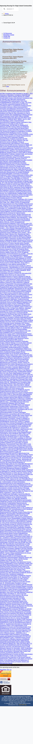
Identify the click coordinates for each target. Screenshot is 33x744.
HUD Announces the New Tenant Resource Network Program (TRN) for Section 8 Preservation (16, 525)
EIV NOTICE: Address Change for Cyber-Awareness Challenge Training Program (15, 282)
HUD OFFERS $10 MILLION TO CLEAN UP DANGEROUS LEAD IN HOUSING (16, 621)
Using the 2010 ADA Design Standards (13, 420)
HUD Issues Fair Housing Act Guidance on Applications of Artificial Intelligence (16, 131)
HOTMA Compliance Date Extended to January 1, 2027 (16, 93)
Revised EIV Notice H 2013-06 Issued (16, 449)
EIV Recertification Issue (10, 544)
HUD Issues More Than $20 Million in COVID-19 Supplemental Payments (14, 178)
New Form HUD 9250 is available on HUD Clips (18, 438)
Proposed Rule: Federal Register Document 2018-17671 (16, 317)
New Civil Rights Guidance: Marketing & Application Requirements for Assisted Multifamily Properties (16, 172)
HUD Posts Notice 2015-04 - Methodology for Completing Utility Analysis (16, 382)
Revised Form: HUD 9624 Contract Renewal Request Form (16, 585)
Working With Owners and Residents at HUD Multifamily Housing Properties (16, 285)
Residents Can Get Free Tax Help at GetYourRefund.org (16, 180)
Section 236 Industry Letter (16, 429)
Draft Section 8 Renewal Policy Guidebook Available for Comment (16, 574)
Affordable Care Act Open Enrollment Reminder (14, 439)
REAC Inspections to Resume (18, 220)
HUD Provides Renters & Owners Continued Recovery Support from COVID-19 (16, 209)
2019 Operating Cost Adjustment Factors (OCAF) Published (15, 302)
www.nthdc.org (22, 704)
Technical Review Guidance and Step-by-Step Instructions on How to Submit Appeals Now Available (15, 113)
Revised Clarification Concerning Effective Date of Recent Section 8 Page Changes (15, 494)
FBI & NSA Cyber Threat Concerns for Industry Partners (16, 135)
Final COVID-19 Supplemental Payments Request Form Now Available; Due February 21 (16, 160)
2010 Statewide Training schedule (13, 602)
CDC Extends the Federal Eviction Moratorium (16, 224)
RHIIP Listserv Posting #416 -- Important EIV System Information (14, 310)
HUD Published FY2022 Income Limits (14, 174)
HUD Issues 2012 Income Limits (16, 516)
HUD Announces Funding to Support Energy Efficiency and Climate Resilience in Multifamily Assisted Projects (15, 151)
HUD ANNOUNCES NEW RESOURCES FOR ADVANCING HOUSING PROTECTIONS (13, 163)
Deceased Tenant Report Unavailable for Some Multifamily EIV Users (15, 426)
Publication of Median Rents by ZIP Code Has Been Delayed (16, 181)
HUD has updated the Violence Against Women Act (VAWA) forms (15, 96)
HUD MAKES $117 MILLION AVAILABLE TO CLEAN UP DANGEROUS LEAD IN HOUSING (16, 644)
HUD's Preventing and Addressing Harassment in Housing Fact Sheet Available (15, 108)
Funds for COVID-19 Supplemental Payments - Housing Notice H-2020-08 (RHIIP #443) (15, 246)
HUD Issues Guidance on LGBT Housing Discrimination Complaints (14, 579)
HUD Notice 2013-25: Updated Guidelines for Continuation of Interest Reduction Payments (14, 442)
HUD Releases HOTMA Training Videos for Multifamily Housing (14, 127)
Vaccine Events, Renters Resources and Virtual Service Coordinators (15, 215)
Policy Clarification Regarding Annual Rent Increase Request (15, 527)
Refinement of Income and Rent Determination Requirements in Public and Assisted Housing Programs (16, 655)
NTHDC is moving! (13, 332)
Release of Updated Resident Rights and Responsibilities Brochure (16, 329)
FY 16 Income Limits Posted (13, 365)
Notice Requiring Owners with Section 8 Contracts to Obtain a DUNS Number (16, 558)
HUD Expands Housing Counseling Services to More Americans (15, 106)
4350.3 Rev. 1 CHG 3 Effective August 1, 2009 (15, 632)
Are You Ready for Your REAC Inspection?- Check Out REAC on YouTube (16, 492)
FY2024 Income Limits (19, 134)
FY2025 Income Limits (10, 98)
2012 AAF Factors (10, 509)
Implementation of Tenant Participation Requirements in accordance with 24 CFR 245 (13, 413)
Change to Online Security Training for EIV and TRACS (14, 478)
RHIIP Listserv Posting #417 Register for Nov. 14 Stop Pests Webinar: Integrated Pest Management (16, 308)
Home (6, 13)
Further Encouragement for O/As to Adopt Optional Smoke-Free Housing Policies (14, 476)
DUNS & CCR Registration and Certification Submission (13, 556)
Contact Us (6, 38)
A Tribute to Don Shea (14, 234)
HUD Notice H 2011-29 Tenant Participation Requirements (16, 529)
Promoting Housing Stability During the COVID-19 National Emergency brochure (15, 252)
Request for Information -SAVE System (17, 648)
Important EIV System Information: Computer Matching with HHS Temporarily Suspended (15, 367)
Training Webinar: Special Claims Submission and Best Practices (15, 237)
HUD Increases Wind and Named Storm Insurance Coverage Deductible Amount (14, 129)
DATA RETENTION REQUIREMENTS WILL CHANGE (15, 636)
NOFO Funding (10, 149)
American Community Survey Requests (16, 517)
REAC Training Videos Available (10, 553)
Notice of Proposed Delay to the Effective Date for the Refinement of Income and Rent (16, 660)
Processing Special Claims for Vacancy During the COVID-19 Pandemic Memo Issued (16, 249)
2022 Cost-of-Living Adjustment (14, 205)
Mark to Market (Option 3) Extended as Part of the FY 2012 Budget (16, 518)
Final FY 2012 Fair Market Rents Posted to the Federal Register (15, 530)
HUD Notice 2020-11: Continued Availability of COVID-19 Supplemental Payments (16, 229)
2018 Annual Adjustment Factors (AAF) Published (13, 333)
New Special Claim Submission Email (16, 383)
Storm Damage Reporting (13, 423)
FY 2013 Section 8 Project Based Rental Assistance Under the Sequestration (16, 451)
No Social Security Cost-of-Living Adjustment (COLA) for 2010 (15, 615)
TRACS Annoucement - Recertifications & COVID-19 (15, 266)
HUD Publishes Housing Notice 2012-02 (20, 512)
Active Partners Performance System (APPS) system (14, 534)
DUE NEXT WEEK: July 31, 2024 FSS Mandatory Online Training (15, 119)
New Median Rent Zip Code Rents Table (16, 372)
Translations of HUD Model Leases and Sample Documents (14, 635)
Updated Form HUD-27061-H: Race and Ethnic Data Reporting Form (16, 394)
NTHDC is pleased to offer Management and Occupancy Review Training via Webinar (14, 362)
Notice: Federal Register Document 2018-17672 (16, 320)
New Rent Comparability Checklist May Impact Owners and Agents (16, 415)
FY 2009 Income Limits (14, 658)
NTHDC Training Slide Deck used (14, 250)
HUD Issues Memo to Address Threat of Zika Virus (14, 354)
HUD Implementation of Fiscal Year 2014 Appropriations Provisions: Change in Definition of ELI (14, 418)
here (7, 86)
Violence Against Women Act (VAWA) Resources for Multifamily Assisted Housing (16, 335)
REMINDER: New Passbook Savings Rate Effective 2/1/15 (15, 396)
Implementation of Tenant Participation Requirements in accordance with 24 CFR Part (16, 409)
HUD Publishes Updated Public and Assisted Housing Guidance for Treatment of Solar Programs (16, 155)
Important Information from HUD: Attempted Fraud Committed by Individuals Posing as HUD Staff (16, 300)
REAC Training (14, 536)
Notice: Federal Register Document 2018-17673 (15, 319)
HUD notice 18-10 (10, 306)
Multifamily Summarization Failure (10, 513)
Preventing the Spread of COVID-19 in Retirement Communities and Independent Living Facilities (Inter (16, 269)
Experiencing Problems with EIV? (17, 584)
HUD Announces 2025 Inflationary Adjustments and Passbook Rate (16, 110)
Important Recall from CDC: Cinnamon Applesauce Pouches (14, 147)
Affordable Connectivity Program (15, 173)
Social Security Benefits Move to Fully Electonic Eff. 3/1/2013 (16, 456)
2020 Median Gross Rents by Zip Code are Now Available (15, 275)
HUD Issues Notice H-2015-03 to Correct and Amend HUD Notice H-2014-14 (15, 386)
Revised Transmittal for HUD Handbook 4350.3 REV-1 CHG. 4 (15, 433)
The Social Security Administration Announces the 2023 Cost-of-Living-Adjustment (15, 167)
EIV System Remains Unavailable (15, 589)
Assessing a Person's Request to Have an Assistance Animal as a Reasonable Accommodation (15, 277)
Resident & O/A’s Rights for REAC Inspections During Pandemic (15, 186)
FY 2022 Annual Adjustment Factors (16, 187)
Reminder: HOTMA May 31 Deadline (14, 125)
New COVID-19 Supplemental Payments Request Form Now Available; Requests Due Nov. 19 (16, 204)
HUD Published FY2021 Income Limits (17, 223)
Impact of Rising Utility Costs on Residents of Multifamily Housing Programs (16, 175)
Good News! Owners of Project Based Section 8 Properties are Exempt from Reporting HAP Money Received (15, 612)
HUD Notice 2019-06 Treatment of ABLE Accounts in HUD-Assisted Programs (15, 290)
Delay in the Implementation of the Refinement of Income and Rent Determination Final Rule (15, 627)
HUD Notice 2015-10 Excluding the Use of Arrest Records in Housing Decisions (16, 376)
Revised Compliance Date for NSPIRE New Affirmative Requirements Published (16, 99)
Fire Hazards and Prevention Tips (15, 157)
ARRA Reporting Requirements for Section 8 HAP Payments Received (16, 619)
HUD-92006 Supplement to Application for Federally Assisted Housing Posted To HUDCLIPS (16, 471)
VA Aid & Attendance (17, 480)
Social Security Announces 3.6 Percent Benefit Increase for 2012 (15, 523)
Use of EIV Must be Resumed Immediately (16, 586)
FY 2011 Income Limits (19, 547)
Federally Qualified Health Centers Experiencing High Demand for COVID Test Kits (16, 194)
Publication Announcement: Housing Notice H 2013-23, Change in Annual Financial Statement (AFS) (15, 446)
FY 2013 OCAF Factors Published (13, 485)
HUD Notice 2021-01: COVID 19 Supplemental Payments (15, 222)
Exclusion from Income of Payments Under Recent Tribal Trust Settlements (16, 430)
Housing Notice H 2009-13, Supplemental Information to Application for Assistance (15, 624)
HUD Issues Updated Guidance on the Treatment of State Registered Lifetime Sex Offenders (15, 497)
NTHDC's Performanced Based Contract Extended (16, 532)
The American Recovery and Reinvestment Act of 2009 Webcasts (15, 646)
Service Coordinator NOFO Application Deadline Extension (15, 137)
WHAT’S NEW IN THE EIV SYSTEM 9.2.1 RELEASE (16, 520)
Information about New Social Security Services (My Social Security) (15, 461)
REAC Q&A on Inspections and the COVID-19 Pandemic (15, 184)
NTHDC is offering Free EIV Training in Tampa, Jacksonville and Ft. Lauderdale (16, 459)
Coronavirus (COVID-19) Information (17, 273)
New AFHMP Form (19, 424)
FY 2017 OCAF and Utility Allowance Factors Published (16, 355)
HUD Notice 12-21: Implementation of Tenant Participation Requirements (16, 482)
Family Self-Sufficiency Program (18, 358)
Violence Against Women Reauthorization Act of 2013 (12, 352)
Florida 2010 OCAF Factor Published (16, 610)
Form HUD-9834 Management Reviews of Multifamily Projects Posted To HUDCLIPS (15, 468)
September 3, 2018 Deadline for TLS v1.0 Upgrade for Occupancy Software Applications (14, 316)
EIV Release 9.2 (17, 548)
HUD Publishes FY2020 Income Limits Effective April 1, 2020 (14, 255)
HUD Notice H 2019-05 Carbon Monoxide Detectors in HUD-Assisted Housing (16, 293)
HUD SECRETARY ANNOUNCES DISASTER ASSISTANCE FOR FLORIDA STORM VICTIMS (15, 642)
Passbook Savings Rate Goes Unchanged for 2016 (15, 373)
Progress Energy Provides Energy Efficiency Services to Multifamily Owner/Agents (15, 639)
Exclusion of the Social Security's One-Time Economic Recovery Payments (15, 630)
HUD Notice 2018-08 (26, 311)
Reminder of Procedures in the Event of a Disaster (16, 589)
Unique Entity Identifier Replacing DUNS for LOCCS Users (16, 183)
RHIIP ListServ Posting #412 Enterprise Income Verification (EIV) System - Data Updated (16, 323)
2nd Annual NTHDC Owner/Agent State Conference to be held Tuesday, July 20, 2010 (15, 581)
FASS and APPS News (15, 453)
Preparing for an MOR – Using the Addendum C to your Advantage (16, 254)
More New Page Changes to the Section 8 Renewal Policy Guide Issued (16, 649)
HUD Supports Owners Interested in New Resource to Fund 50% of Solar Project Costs (15, 123)
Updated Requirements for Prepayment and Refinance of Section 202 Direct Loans (14, 504)
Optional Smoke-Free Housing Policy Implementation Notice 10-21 (12, 570)
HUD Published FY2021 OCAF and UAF (18, 231)
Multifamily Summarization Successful (13, 499)
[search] (10, 9)
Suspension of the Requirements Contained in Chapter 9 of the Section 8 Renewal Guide (16, 488)
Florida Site (6, 36)
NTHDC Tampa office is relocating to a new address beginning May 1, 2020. (14, 264)
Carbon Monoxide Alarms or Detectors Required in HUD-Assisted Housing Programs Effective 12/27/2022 (16, 197)
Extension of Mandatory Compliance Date (12, 95)
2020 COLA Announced (17, 284)
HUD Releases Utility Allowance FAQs (14, 380)
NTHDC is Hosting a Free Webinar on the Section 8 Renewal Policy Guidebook (16, 370)
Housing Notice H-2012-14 (11, 491)
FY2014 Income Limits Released (16, 432)
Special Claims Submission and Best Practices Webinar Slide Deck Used (15, 235)
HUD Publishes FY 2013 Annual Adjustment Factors (16, 447)
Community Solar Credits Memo (16, 169)
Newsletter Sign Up (5, 669)
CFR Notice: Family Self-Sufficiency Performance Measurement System (15, 305)
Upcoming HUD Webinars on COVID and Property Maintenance (15, 258)
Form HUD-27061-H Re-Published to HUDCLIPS (15, 189)
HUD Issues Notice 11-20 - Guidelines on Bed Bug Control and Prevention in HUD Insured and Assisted (16, 538)
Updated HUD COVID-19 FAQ (12, 237)
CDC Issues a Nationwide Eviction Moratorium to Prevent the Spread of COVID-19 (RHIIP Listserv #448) (16, 240)
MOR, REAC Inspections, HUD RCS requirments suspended (15, 272)
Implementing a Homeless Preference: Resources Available (14, 348)
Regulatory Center (8, 35)
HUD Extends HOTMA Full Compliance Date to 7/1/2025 (14, 104)
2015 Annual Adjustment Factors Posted (15, 392)
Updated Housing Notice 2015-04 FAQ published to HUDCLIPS (15, 190)
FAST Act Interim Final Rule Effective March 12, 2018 (15, 326)
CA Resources (7, 33)
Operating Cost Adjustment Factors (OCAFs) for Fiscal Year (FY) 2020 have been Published (16, 280)
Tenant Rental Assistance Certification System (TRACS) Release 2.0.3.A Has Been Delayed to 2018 (16, 343)
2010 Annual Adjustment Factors (14, 601)
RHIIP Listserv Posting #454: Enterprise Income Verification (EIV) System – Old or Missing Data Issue (16, 226)
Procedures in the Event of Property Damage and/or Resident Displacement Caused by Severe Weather (16, 243)
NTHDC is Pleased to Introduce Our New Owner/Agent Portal (15, 571)
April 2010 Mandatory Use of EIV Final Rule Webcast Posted (15, 591)
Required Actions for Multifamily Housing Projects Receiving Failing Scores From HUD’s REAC (15, 391)
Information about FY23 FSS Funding (17, 157)
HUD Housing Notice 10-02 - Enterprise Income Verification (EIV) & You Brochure (16, 605)
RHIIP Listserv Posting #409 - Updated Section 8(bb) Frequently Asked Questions (15, 325)
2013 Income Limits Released (18, 466)
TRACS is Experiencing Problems (13, 395)
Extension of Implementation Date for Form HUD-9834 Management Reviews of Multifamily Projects (16, 463)
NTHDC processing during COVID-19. (14, 265)
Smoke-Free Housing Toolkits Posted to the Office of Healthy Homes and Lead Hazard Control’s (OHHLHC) (16, 454)
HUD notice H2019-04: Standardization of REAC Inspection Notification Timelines (16, 298)
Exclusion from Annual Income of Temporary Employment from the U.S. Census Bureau (14, 617)
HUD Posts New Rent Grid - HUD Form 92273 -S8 (15, 384)
